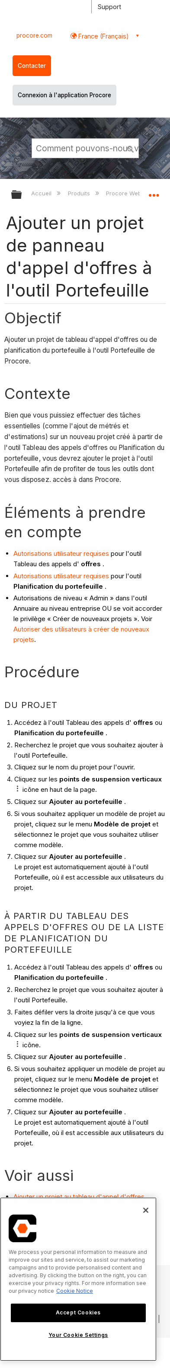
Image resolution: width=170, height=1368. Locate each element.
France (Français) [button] (103, 36)
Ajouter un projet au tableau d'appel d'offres (78, 1197)
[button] (130, 148)
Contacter (32, 65)
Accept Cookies (78, 1312)
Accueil (42, 193)
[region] (78, 1279)
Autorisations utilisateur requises (61, 553)
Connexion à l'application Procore (64, 95)
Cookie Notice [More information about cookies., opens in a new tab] (74, 1291)
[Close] (145, 1210)
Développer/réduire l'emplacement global (153, 192)
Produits (80, 193)
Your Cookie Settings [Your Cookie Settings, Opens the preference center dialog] (78, 1335)
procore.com (34, 35)
